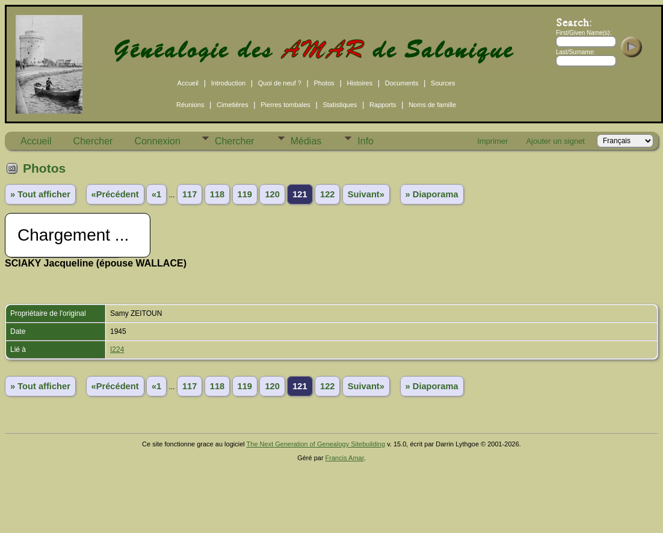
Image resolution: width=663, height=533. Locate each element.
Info (365, 141)
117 (189, 194)
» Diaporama (432, 194)
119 (245, 194)
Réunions (190, 104)
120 (272, 194)
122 (327, 194)
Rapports (382, 104)
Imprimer (492, 141)
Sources (443, 83)
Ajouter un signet (555, 141)
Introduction (228, 83)
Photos (324, 83)
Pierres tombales (285, 104)
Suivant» (366, 194)
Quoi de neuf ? (279, 83)
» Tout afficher (40, 194)
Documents (402, 83)
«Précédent (115, 194)
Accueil (188, 83)
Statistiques (339, 104)
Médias (306, 141)
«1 (156, 194)
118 (217, 194)
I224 (117, 349)
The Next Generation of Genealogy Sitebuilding (316, 444)
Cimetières (232, 104)
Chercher (93, 141)
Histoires (359, 83)
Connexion (157, 141)
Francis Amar (344, 457)
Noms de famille (432, 104)
